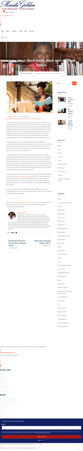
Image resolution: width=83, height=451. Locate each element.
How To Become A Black (70, 100)
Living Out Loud (5, 406)
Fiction (60, 258)
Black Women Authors (64, 236)
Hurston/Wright (62, 164)
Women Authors (62, 312)
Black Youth (61, 243)
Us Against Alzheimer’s (8, 401)
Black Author (12, 118)
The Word (3, 408)
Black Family (61, 221)
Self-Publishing (62, 297)
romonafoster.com (11, 448)
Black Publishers (36, 118)
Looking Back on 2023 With (70, 123)
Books (22, 31)
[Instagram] (41, 26)
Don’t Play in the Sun (7, 416)
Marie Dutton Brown (63, 273)
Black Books (20, 118)
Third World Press (23, 176)
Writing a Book (62, 315)
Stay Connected (5, 389)
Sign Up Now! (41, 436)
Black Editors (28, 118)
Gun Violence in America (64, 265)
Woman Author (62, 308)
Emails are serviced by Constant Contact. (42, 432)
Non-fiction (61, 284)
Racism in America (63, 287)
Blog (27, 31)
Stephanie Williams (33, 448)
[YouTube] (41, 24)
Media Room (61, 168)
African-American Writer (65, 202)
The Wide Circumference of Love (10, 403)
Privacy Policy (62, 171)
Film (59, 261)
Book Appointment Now (7, 353)
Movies (60, 280)
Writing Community (63, 323)
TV (58, 304)
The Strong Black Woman (8, 399)
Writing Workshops (63, 326)
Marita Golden (13, 116)
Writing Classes (62, 319)
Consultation (5, 386)
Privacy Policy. (38, 444)
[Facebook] (41, 18)
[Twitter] (41, 20)
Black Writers (61, 239)
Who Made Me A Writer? (70, 111)
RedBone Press (33, 176)
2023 (59, 199)
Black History (61, 225)
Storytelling (61, 300)
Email (3, 424)
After (2, 413)
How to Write (61, 269)
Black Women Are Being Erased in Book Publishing (24, 202)
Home (2, 31)
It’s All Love (4, 411)
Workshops (4, 384)
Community (61, 250)
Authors (60, 206)
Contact (33, 31)
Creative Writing (62, 254)
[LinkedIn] (41, 22)
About (8, 31)
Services (15, 31)
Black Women (61, 232)
